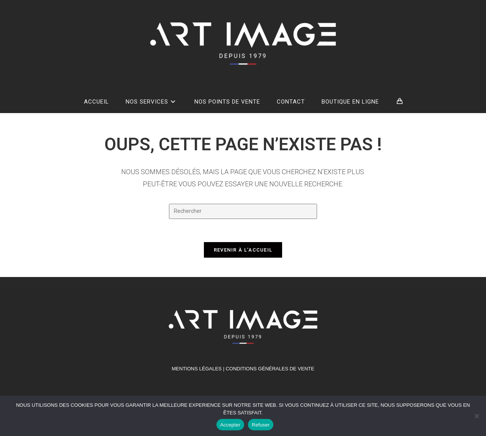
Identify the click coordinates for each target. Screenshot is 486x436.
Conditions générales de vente (270, 368)
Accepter (230, 425)
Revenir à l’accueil (243, 250)
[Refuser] (476, 416)
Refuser (261, 425)
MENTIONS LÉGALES (196, 368)
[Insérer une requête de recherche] (243, 211)
